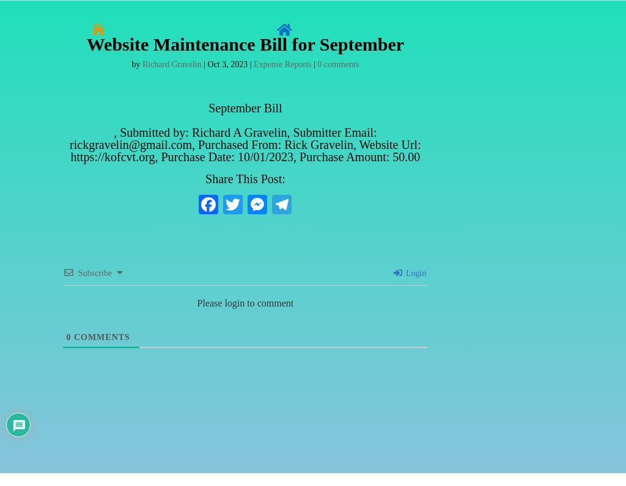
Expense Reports (282, 64)
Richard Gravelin (172, 64)
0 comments (338, 64)
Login (410, 273)
